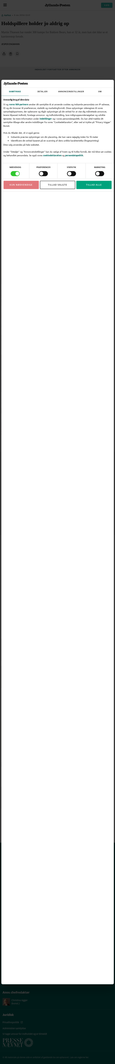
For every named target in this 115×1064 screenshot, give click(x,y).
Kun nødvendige (21, 185)
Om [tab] (100, 91)
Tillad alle (94, 185)
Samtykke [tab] (15, 91)
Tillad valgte (57, 185)
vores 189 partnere (18, 104)
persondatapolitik (74, 155)
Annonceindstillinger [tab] (71, 91)
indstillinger (46, 118)
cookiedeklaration (52, 155)
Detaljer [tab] (42, 91)
